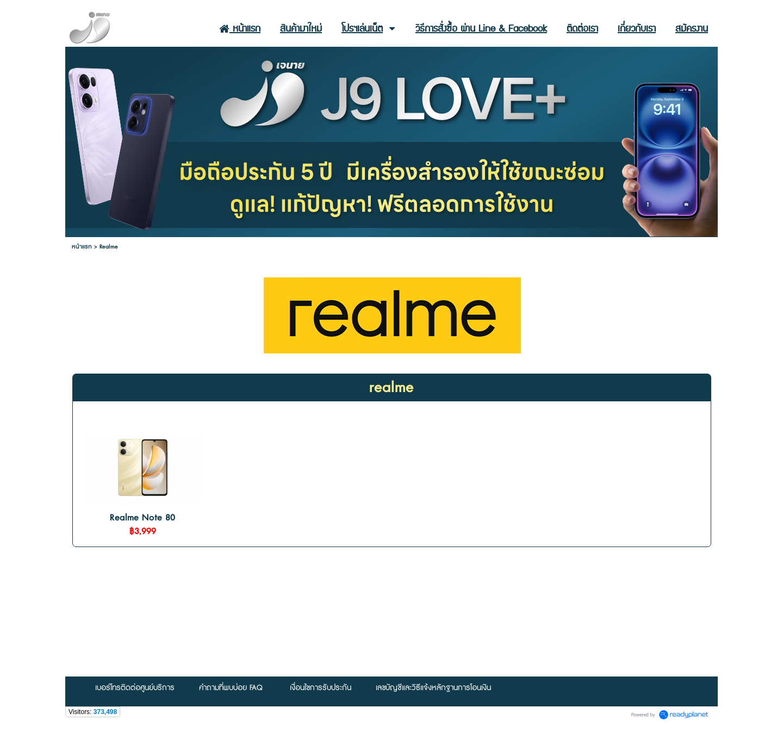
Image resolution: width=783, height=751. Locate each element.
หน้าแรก (82, 247)
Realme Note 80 (142, 517)
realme (391, 388)
